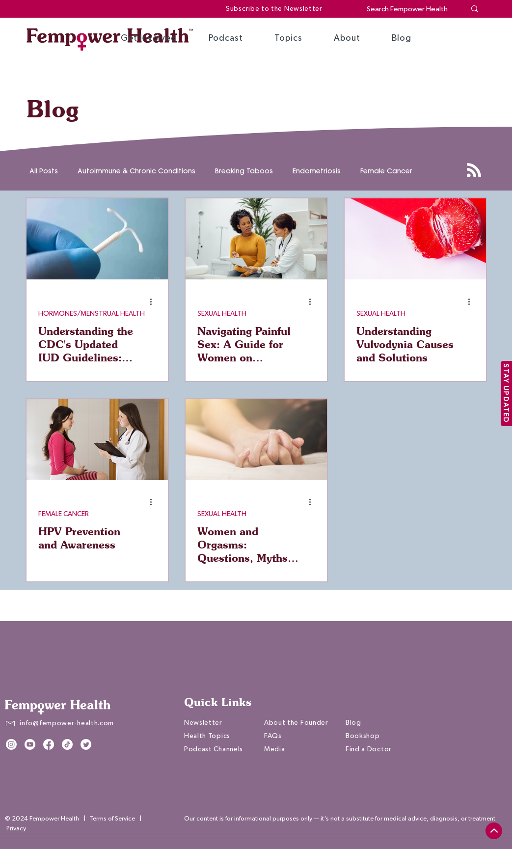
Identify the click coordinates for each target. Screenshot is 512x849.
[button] (148, 38)
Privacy (16, 828)
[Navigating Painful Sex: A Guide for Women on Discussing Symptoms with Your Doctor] (256, 238)
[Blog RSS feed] (474, 170)
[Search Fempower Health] (409, 9)
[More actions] (155, 301)
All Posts (43, 171)
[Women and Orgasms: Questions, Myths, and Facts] (256, 439)
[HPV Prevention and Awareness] (97, 439)
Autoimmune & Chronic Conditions (136, 171)
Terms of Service (112, 819)
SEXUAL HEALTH (221, 313)
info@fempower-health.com (67, 723)
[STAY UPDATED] (506, 393)
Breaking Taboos (244, 171)
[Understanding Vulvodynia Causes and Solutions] (415, 238)
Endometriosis (317, 171)
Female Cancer (386, 171)
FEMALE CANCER (63, 514)
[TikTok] (67, 744)
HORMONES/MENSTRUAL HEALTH (91, 313)
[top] (493, 830)
